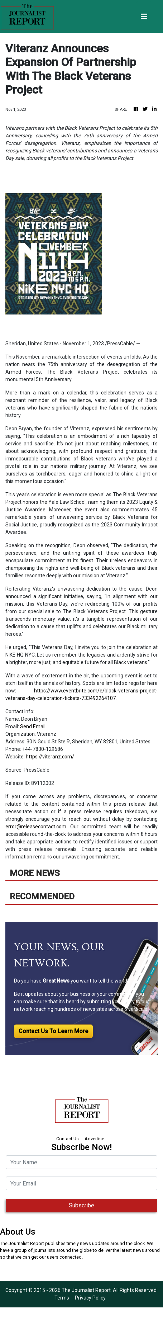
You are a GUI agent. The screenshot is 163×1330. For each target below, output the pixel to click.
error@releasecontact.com (35, 826)
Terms (61, 1298)
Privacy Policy (90, 1298)
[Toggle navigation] (144, 16)
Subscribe (81, 1205)
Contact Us (67, 1138)
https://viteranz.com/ (50, 756)
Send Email (32, 726)
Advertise (94, 1138)
